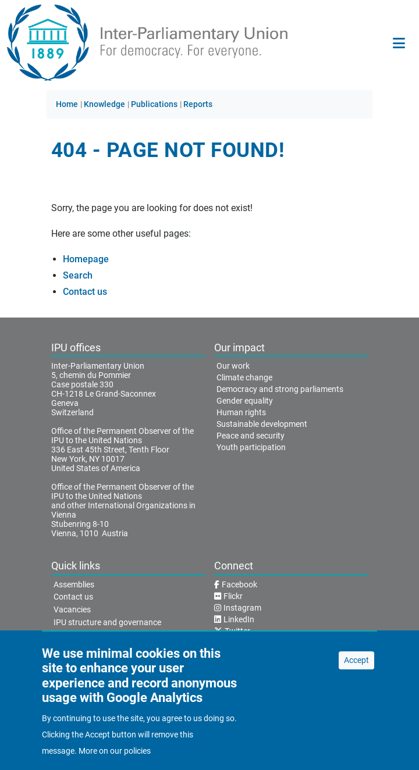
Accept (356, 668)
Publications (154, 104)
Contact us (85, 291)
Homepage (86, 259)
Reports (197, 104)
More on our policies (115, 759)
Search (78, 275)
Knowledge (104, 104)
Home (67, 104)
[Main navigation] (399, 43)
